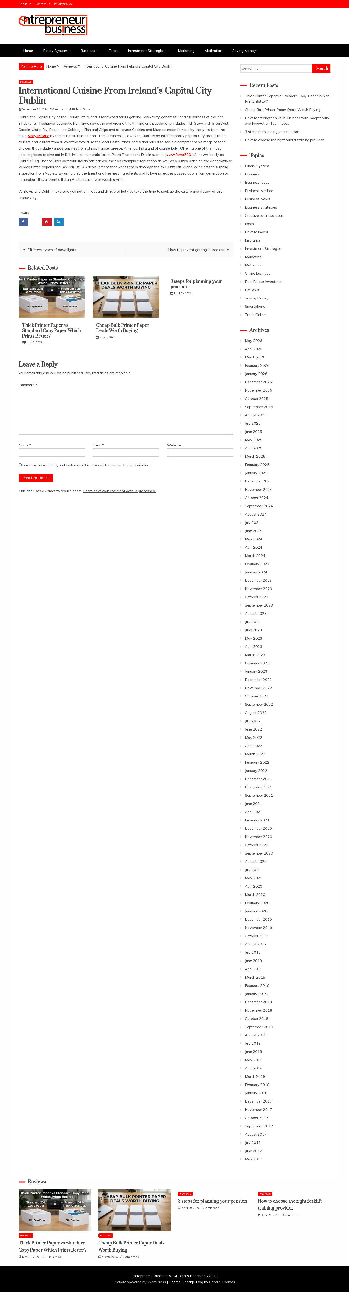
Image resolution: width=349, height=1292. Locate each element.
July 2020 (253, 869)
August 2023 (256, 613)
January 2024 (256, 572)
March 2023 (255, 654)
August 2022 (256, 712)
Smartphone (255, 306)
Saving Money (244, 50)
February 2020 (257, 902)
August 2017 (256, 1134)
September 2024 (259, 506)
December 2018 (258, 1002)
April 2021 (253, 812)
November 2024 (258, 489)
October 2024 (256, 497)
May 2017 (253, 1159)
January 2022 (256, 770)
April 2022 (253, 745)
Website (174, 445)
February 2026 (257, 365)
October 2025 (256, 398)
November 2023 (258, 588)
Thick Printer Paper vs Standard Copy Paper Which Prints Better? (51, 331)
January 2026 (256, 373)
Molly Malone (38, 135)
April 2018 (253, 1068)
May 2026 (253, 340)
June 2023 (253, 630)
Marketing (186, 50)
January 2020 (256, 911)
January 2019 (256, 993)
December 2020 (258, 828)
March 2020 (255, 894)
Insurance (253, 240)
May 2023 (253, 638)
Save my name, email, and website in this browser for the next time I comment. (86, 465)
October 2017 (256, 1117)
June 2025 (253, 431)
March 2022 (255, 754)
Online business (257, 273)
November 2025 (258, 390)
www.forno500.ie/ (180, 154)
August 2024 (256, 514)
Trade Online (255, 314)
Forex (113, 50)
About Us (25, 4)
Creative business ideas (264, 215)
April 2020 (253, 886)
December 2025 (258, 382)
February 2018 (257, 1084)
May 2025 (253, 439)
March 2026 (255, 357)
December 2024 (258, 481)
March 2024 (255, 555)
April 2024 (253, 547)
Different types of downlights (52, 249)
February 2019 (257, 985)
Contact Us (42, 4)
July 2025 (253, 423)
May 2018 (253, 1060)
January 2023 (256, 671)
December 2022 (258, 679)
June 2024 (253, 530)
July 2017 (253, 1142)
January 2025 (256, 473)
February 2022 (257, 762)
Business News (257, 199)
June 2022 (253, 729)
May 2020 (253, 878)
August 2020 (256, 861)
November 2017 (258, 1109)
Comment (28, 384)
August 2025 (256, 415)
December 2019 (258, 919)
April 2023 (253, 646)
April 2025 (253, 448)
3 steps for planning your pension (196, 284)
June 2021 (253, 803)
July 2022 (253, 721)
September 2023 (259, 605)
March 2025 (255, 456)
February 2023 (257, 663)
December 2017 (258, 1101)
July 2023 (253, 621)
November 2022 (258, 687)
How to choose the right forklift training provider (284, 140)
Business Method (259, 190)
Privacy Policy (63, 4)
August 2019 (256, 944)
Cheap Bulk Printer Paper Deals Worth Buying (122, 328)
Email (98, 445)
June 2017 (253, 1150)
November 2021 (258, 787)
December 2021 (258, 778)
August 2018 (256, 1035)
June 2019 (253, 960)
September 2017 (259, 1126)
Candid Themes (222, 1282)
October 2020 (256, 845)
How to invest (256, 232)
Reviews (26, 81)
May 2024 (253, 539)
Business (87, 50)
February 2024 (257, 563)
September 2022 (259, 704)
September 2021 (259, 795)
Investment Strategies (146, 50)
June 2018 (253, 1051)
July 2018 (253, 1043)
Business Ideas (257, 182)
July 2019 (253, 952)
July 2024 (253, 522)
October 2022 (256, 696)
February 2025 (257, 464)
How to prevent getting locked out (196, 249)
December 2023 (258, 580)
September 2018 (259, 1026)
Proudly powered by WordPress (140, 1282)
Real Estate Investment (264, 281)
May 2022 (253, 737)
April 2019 (253, 969)
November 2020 (258, 836)
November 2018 (258, 1010)
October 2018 (256, 1018)
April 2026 (253, 349)
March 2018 (255, 1076)
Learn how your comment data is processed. (119, 490)
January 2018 (256, 1093)
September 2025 (259, 406)
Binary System (55, 50)
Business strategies (261, 207)
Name (25, 445)
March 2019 (255, 977)
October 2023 (256, 597)
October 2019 (256, 936)
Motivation (213, 50)
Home (28, 50)
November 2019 (258, 927)
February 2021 (257, 820)
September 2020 (259, 853)
